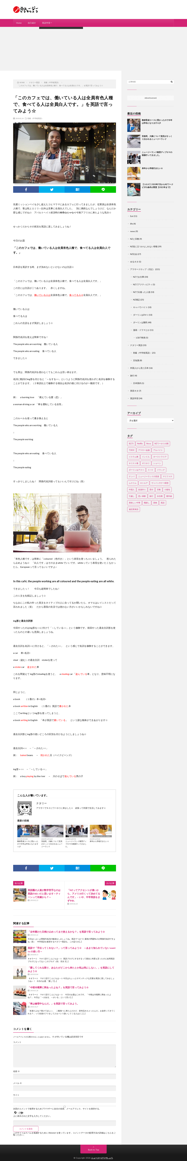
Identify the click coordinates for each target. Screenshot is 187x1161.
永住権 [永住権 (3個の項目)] (160, 496)
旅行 (132, 375)
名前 (16, 1071)
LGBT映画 (140, 337)
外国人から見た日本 (139, 368)
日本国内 (137, 383)
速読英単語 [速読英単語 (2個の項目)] (133, 509)
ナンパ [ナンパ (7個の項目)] (132, 476)
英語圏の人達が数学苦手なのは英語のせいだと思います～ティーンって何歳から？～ (44, 893)
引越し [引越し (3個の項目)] (132, 496)
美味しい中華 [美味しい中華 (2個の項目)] (134, 502)
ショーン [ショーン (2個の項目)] (157, 463)
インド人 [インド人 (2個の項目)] (146, 456)
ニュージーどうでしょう (102, 1158)
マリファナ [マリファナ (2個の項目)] (167, 476)
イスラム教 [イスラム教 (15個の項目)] (133, 456)
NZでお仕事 (138, 277)
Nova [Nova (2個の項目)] (148, 443)
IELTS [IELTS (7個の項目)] (131, 443)
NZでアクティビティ (142, 284)
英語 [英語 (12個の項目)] (163, 502)
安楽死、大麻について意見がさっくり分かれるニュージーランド (51, 844)
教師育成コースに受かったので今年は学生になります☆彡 (27, 844)
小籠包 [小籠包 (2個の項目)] (167, 489)
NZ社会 (60, 836)
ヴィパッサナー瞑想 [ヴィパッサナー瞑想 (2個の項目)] (159, 483)
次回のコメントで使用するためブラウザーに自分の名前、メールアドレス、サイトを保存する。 (57, 1109)
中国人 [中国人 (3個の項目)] (132, 489)
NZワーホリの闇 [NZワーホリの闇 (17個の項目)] (161, 443)
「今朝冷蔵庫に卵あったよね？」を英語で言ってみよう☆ (58, 987)
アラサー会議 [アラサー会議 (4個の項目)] (144, 450)
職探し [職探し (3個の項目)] (147, 502)
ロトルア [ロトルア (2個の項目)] (144, 483)
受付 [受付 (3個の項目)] (151, 489)
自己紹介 (32, 23)
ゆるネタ (134, 261)
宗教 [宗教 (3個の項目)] (159, 489)
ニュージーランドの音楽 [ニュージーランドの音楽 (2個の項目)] (148, 476)
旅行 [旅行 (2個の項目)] (151, 496)
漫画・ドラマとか (141, 330)
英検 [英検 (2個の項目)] (155, 502)
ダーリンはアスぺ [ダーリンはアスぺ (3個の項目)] (136, 470)
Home (19, 23)
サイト (16, 1095)
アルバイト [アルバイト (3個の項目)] (158, 450)
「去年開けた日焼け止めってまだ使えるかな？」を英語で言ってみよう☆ (66, 931)
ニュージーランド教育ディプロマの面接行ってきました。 (75, 844)
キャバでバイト (140, 307)
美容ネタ (134, 390)
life (131, 223)
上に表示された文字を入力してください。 (32, 1116)
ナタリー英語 (136, 345)
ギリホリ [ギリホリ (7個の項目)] (146, 463)
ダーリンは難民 (140, 322)
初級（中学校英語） (35, 118)
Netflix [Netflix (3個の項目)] (140, 443)
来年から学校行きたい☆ (99, 841)
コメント (17, 1042)
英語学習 (46, 23)
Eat (131, 216)
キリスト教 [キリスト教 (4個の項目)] (133, 463)
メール (17, 1083)
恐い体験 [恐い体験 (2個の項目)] (142, 496)
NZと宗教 (134, 239)
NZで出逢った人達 (141, 292)
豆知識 (136, 360)
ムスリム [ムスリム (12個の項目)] (132, 483)
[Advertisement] (93, 48)
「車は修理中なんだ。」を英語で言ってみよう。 (53, 1003)
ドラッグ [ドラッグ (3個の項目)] (161, 470)
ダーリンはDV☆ (140, 315)
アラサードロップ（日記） (30, 836)
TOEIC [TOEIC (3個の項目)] (132, 450)
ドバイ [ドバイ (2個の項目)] (150, 470)
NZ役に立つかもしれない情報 (143, 246)
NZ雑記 (136, 299)
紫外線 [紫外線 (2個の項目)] (169, 496)
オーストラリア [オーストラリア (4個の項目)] (160, 456)
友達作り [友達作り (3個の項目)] (142, 489)
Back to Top (93, 1149)
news (132, 231)
